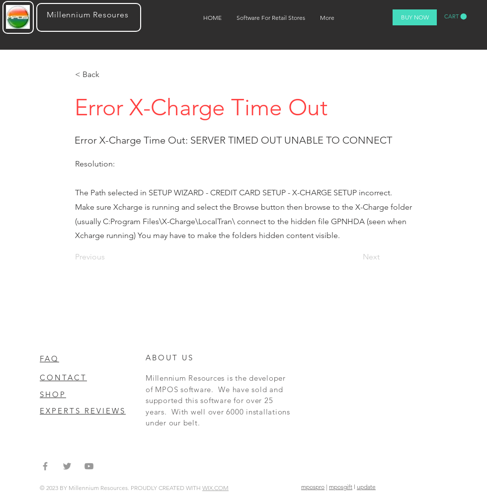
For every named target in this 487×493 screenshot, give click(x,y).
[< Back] (108, 74)
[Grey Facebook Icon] (45, 466)
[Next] (369, 257)
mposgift (340, 487)
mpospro (313, 487)
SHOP (53, 394)
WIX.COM (215, 488)
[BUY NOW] (415, 17)
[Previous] (108, 257)
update (366, 487)
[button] (455, 16)
